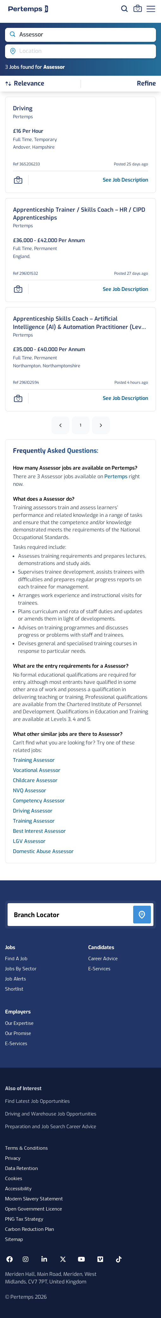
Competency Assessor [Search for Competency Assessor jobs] (39, 800)
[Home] (28, 9)
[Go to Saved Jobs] (137, 8)
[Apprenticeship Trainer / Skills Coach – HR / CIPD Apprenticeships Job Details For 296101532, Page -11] (80, 214)
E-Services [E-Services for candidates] (99, 969)
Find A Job (16, 958)
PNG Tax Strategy (24, 1219)
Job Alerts (15, 979)
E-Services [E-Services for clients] (16, 1043)
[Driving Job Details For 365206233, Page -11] (22, 109)
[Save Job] (18, 180)
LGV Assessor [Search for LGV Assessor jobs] (29, 841)
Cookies (13, 1178)
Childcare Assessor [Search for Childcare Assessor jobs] (35, 780)
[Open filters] (146, 84)
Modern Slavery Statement (34, 1199)
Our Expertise (19, 1023)
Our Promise (18, 1033)
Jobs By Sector (20, 969)
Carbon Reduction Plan (29, 1229)
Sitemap (14, 1239)
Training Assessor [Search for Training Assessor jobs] (34, 760)
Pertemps (115, 476)
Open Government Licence (33, 1209)
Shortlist (14, 989)
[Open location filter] (80, 51)
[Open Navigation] (150, 8)
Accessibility (18, 1189)
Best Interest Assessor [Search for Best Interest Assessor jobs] (39, 831)
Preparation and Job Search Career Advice (50, 1126)
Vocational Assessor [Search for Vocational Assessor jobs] (36, 770)
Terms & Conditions (26, 1148)
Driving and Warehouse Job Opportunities (50, 1114)
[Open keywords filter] (80, 35)
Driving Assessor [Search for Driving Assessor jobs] (33, 810)
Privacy (13, 1158)
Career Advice (103, 958)
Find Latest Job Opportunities (37, 1101)
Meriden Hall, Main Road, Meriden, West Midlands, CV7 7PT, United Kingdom (50, 1278)
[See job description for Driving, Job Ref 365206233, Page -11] (125, 179)
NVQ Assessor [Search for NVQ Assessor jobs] (29, 790)
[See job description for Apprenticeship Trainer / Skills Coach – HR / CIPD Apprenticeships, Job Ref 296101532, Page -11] (125, 289)
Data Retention (21, 1168)
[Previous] (60, 425)
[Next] (101, 425)
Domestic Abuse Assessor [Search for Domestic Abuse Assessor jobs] (43, 851)
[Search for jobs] (124, 8)
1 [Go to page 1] (81, 425)
